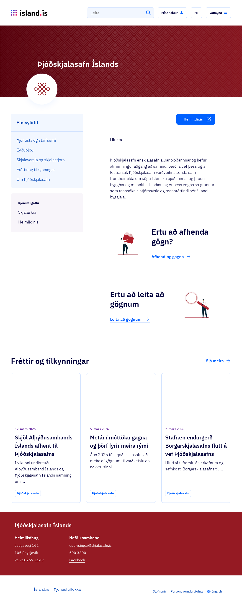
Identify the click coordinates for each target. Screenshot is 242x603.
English (216, 591)
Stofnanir (159, 591)
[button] (172, 12)
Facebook (77, 560)
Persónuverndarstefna (187, 591)
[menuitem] (47, 140)
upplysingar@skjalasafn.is (90, 545)
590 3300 (77, 552)
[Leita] (148, 12)
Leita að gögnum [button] (130, 319)
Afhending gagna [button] (171, 256)
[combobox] (120, 12)
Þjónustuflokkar (68, 589)
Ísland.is (41, 589)
